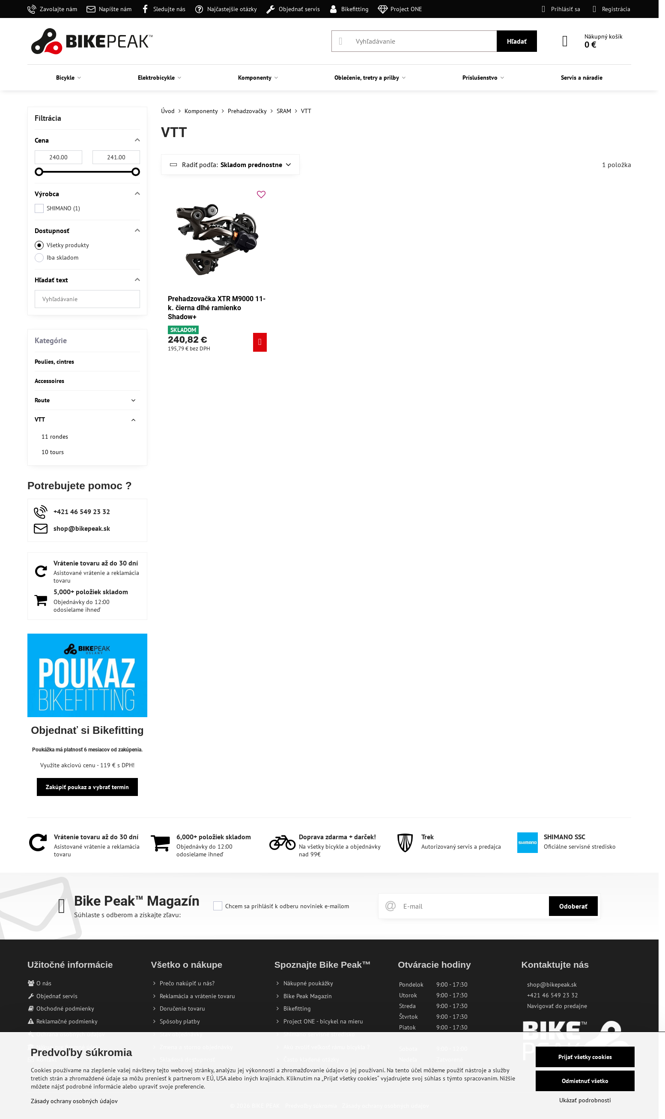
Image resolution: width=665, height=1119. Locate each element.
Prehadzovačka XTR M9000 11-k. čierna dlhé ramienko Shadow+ (216, 308)
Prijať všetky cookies (585, 1057)
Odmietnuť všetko (585, 1081)
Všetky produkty (62, 245)
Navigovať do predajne (557, 1006)
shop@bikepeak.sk (552, 984)
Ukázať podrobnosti (585, 1100)
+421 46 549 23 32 (552, 995)
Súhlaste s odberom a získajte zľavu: (127, 914)
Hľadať (517, 41)
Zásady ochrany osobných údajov (74, 1101)
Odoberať (573, 906)
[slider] (39, 172)
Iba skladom (56, 257)
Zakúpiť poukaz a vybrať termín (87, 787)
